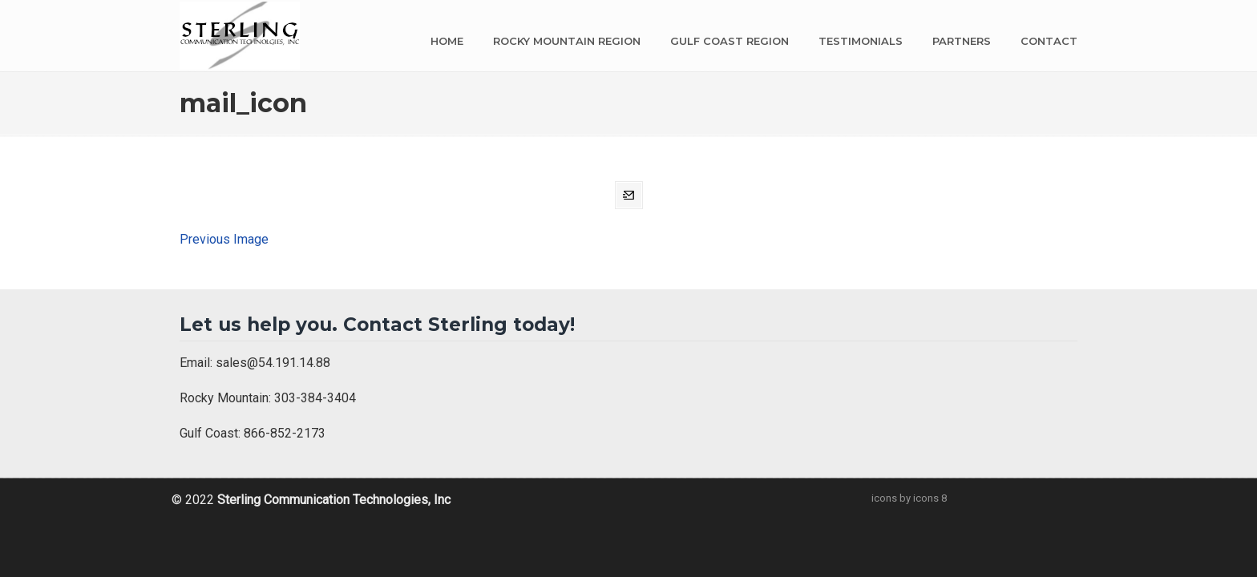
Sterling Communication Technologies (240, 36)
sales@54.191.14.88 (273, 362)
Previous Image (224, 239)
